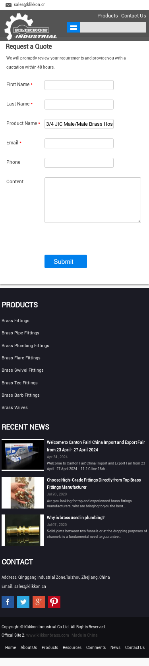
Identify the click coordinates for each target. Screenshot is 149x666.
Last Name (19, 104)
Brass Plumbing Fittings (25, 354)
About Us (29, 655)
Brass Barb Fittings (21, 403)
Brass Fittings (15, 329)
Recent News (25, 435)
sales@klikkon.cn (30, 4)
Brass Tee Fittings (20, 391)
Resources (72, 655)
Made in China (85, 643)
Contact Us (133, 16)
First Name (19, 84)
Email (13, 143)
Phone (13, 162)
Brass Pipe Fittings (20, 341)
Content (14, 181)
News (115, 655)
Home (10, 655)
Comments (96, 655)
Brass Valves (15, 415)
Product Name (23, 123)
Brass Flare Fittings (21, 366)
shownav (73, 27)
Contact (17, 570)
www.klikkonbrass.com (47, 643)
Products (107, 16)
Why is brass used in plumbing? (75, 526)
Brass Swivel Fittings (23, 378)
